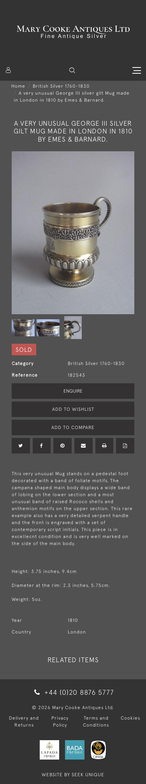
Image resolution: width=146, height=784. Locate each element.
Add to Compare (73, 427)
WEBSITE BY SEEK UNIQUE (73, 774)
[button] (72, 70)
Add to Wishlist (73, 409)
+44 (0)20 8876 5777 (73, 692)
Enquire (73, 391)
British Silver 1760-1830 (61, 86)
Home (18, 86)
